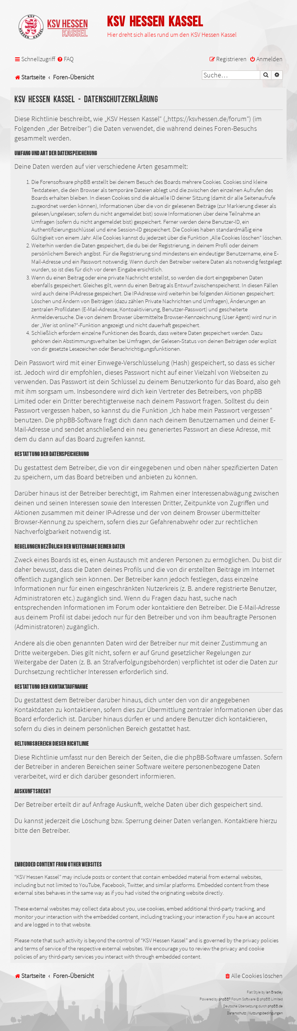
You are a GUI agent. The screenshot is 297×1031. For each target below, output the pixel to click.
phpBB (223, 999)
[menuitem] (65, 59)
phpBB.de (275, 1006)
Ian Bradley (274, 992)
